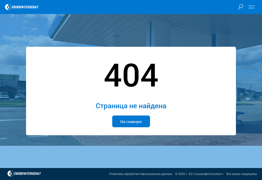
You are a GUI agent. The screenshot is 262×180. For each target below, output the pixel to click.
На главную (131, 121)
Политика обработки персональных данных (140, 174)
